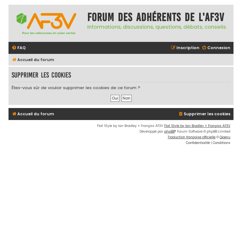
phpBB (169, 131)
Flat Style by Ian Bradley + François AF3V (197, 125)
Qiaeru (225, 137)
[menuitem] (19, 48)
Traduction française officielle (192, 137)
